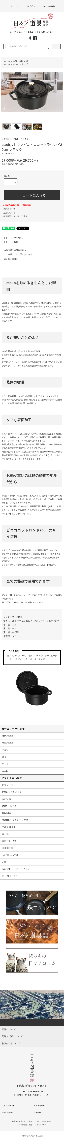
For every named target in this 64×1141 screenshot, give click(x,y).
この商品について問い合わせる (16, 254)
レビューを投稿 (9, 242)
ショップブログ (40, 1125)
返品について (9, 213)
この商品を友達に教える (13, 250)
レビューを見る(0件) (11, 238)
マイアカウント (8, 1105)
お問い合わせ (7, 1112)
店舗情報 (37, 1112)
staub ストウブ (20, 64)
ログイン (29, 6)
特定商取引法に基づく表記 (15, 216)
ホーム (7, 61)
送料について (9, 209)
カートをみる (47, 6)
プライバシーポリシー (43, 1121)
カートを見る (39, 1105)
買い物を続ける (9, 259)
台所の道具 (18, 61)
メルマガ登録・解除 (24, 1125)
